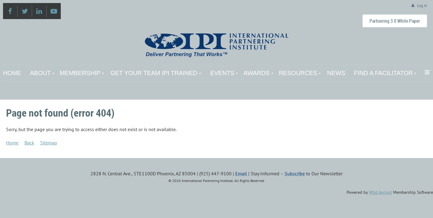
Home (12, 143)
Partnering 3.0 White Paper (395, 21)
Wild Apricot (380, 192)
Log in (422, 5)
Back (29, 143)
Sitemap (48, 143)
